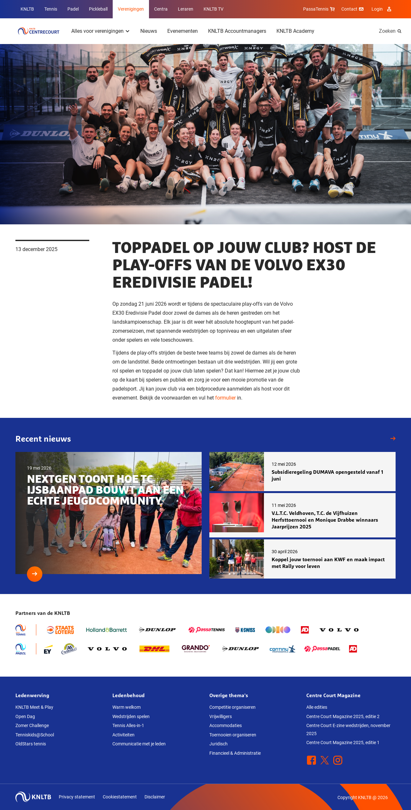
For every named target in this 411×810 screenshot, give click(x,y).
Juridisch (218, 743)
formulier (225, 398)
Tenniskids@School (34, 734)
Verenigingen (131, 9)
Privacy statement (77, 796)
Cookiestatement (120, 796)
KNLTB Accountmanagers (237, 31)
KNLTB (27, 9)
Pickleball (98, 9)
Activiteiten (123, 734)
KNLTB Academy (295, 31)
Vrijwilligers (220, 716)
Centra (161, 9)
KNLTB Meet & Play (34, 707)
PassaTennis (319, 9)
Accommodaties (225, 725)
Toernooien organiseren (232, 734)
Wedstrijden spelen (131, 716)
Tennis (50, 9)
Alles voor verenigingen (97, 31)
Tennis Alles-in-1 (128, 725)
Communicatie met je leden (139, 743)
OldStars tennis (30, 743)
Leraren (185, 9)
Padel (73, 9)
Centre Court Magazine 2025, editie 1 (343, 742)
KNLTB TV (213, 9)
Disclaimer (154, 796)
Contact (353, 9)
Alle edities (316, 707)
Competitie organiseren (232, 707)
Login (382, 9)
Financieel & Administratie (235, 753)
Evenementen (182, 31)
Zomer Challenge (32, 725)
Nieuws (148, 31)
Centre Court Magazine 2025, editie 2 (343, 716)
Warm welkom (126, 707)
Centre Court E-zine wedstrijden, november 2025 (348, 729)
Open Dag (25, 716)
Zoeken (387, 31)
